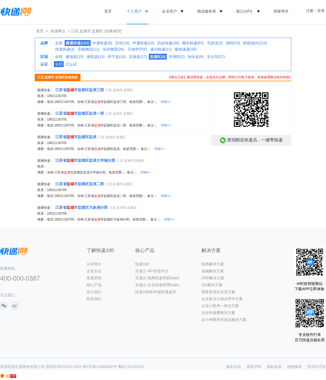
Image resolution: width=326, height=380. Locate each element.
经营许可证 (316, 367)
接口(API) (244, 11)
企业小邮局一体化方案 (220, 306)
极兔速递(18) (185, 49)
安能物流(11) (88, 49)
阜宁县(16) (117, 57)
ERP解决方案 (212, 278)
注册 (309, 11)
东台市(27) (216, 57)
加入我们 (94, 292)
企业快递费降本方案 (218, 313)
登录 (321, 11)
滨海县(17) (138, 57)
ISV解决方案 (212, 285)
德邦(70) (233, 43)
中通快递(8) (102, 43)
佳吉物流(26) (113, 49)
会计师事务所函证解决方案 (223, 319)
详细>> (166, 102)
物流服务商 (206, 11)
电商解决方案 (212, 264)
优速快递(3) (65, 49)
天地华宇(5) (137, 49)
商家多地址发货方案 (218, 292)
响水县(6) (196, 57)
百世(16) (122, 43)
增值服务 (294, 367)
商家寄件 (281, 11)
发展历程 (94, 278)
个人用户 (134, 11)
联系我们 (94, 299)
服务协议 (233, 367)
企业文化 (94, 271)
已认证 (71, 64)
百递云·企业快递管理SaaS (157, 285)
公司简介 (94, 264)
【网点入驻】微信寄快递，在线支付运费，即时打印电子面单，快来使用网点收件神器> (229, 77)
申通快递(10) (143, 43)
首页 (108, 11)
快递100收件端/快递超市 (155, 292)
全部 (59, 43)
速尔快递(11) (161, 49)
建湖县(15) (75, 57)
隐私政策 (274, 367)
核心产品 (94, 285)
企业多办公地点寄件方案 (222, 299)
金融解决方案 (212, 271)
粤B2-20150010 (131, 367)
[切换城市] (113, 31)
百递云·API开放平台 (151, 271)
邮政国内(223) (255, 43)
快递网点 (58, 31)
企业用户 (169, 11)
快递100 (142, 264)
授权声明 (253, 367)
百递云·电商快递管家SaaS (157, 278)
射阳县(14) (96, 57)
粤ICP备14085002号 (100, 367)
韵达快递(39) (168, 43)
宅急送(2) (215, 43)
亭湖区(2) (177, 57)
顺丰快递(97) (193, 43)
